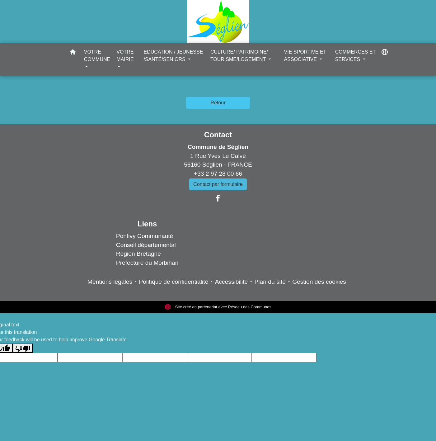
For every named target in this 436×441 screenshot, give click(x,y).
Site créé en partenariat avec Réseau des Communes (218, 307)
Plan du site (270, 281)
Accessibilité (231, 281)
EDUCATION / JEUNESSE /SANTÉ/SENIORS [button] (173, 55)
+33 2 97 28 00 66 (218, 173)
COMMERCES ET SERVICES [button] (355, 55)
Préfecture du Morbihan (147, 262)
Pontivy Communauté (144, 236)
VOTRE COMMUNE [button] (97, 55)
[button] (73, 53)
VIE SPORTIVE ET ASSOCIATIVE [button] (305, 55)
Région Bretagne (138, 253)
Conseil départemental (146, 245)
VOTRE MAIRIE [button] (125, 55)
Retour (217, 102)
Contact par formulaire (217, 184)
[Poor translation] (23, 348)
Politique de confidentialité (173, 281)
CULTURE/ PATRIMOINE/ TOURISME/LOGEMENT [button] (239, 55)
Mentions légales (109, 281)
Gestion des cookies (319, 281)
